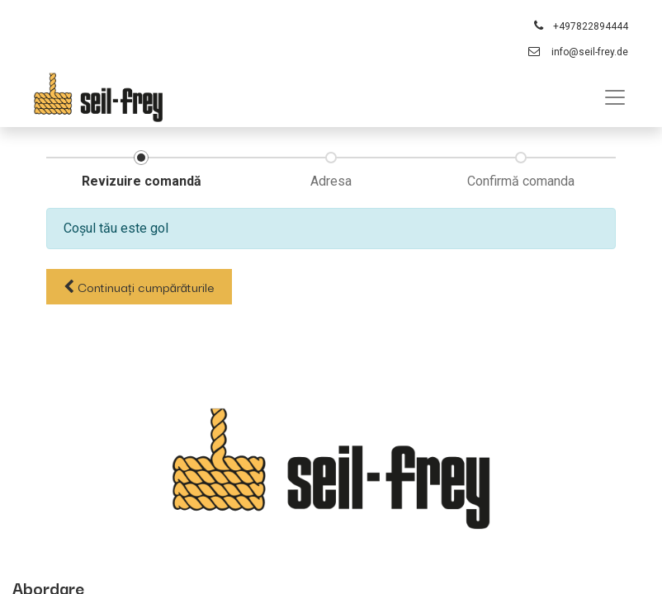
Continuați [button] (139, 286)
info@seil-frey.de (589, 52)
